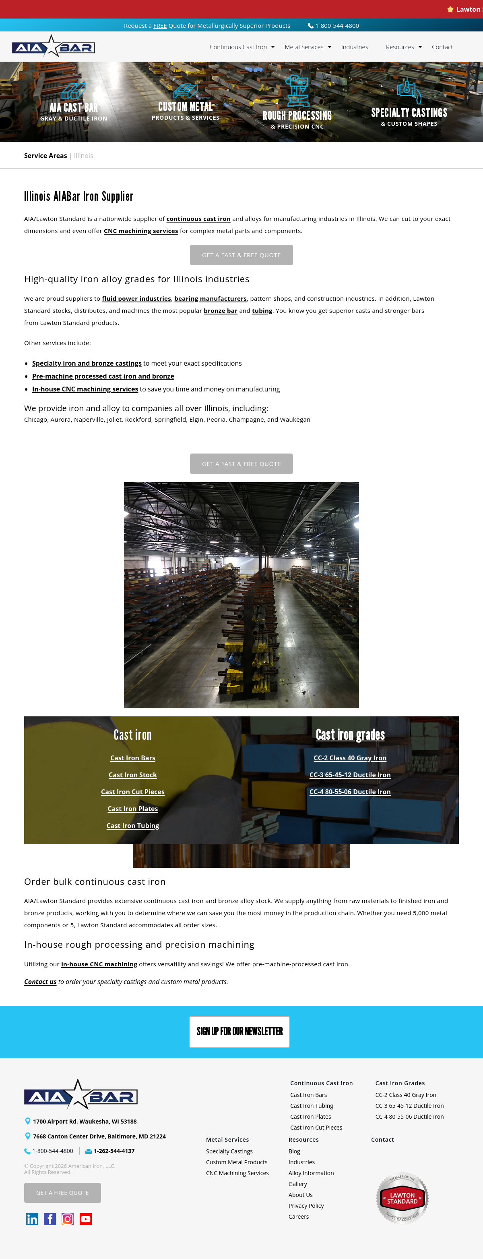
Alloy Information (311, 1173)
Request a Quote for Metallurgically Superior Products (207, 25)
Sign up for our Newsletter (239, 1032)
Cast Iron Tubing (133, 825)
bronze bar (220, 310)
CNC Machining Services (237, 1173)
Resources (400, 47)
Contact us (40, 981)
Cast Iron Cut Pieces (133, 791)
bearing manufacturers (210, 298)
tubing (262, 310)
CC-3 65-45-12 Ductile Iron (350, 774)
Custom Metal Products (237, 1162)
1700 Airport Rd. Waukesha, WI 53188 (85, 1121)
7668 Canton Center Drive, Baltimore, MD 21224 (99, 1136)
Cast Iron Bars (132, 757)
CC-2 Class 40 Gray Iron (350, 757)
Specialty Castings (229, 1151)
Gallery (298, 1184)
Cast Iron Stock (133, 774)
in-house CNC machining (99, 964)
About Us (301, 1195)
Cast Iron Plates (133, 808)
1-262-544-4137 (114, 1151)
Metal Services (304, 47)
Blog (294, 1151)
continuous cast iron (199, 218)
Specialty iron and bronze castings (87, 363)
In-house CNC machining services (85, 389)
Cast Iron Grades (400, 1083)
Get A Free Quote (62, 1193)
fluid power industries (136, 298)
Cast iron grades (350, 734)
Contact (442, 47)
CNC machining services (141, 231)
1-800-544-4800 (333, 25)
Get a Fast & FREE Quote (241, 255)
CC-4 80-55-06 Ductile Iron (350, 791)
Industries (354, 47)
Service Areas (45, 155)
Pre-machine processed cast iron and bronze (103, 376)
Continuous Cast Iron (238, 47)
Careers (299, 1216)
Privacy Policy (306, 1205)
